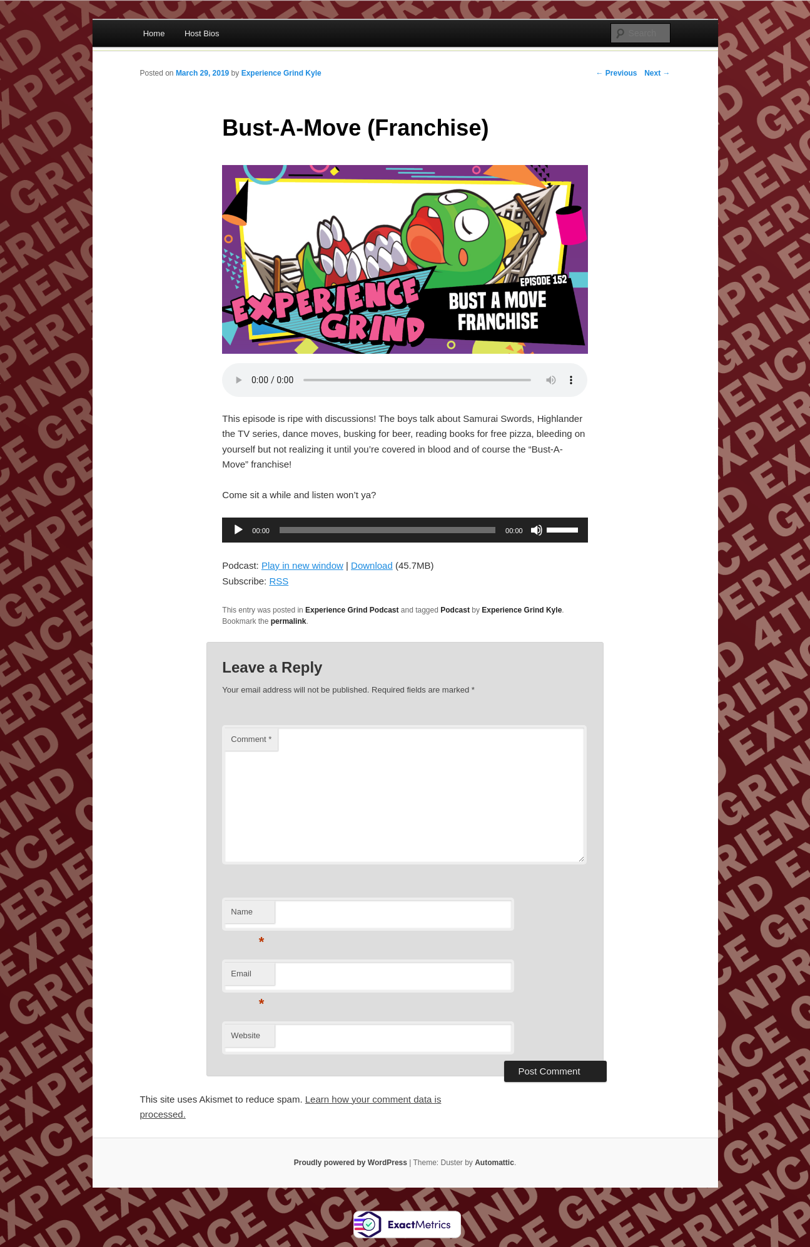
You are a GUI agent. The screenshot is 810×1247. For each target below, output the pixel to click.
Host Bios (202, 33)
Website (245, 1035)
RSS (278, 581)
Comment (251, 739)
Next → (657, 73)
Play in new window (302, 565)
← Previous (616, 73)
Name (247, 915)
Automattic (494, 1162)
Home (154, 33)
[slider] (387, 530)
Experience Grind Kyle (281, 73)
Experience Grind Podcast (351, 610)
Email (247, 977)
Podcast (455, 610)
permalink (288, 621)
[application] (404, 530)
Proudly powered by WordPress (350, 1162)
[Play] (238, 530)
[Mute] (536, 530)
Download (372, 565)
